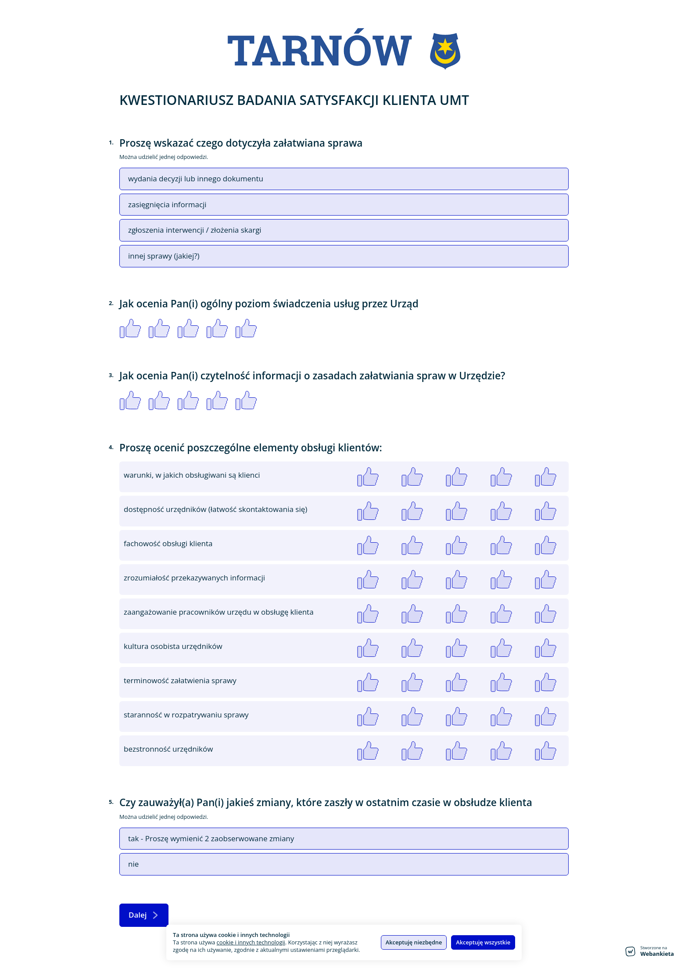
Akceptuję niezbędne (414, 942)
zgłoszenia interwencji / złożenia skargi (195, 230)
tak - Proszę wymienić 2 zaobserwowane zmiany (211, 838)
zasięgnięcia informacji (167, 204)
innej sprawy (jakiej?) (164, 256)
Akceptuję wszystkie (483, 942)
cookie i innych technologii (251, 942)
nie (133, 864)
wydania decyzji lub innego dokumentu (195, 179)
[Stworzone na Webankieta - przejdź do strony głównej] (649, 951)
